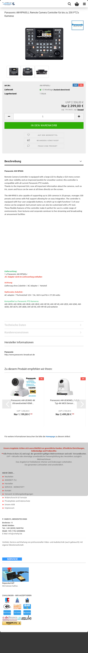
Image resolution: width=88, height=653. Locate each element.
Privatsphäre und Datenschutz (16, 501)
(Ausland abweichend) (61, 90)
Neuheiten (7, 476)
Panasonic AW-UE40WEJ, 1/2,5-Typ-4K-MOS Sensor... (65, 401)
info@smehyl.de (15, 534)
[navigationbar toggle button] (84, 3)
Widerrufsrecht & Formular (14, 497)
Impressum (8, 508)
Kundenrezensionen (16, 332)
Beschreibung (12, 161)
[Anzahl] (44, 116)
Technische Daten (15, 324)
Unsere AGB (8, 504)
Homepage (50, 436)
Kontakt (6, 490)
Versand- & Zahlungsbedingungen (17, 494)
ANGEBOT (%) (9, 480)
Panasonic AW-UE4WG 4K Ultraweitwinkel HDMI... (23, 401)
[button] (8, 116)
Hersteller (7, 483)
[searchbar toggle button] (69, 3)
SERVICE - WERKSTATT (13, 487)
